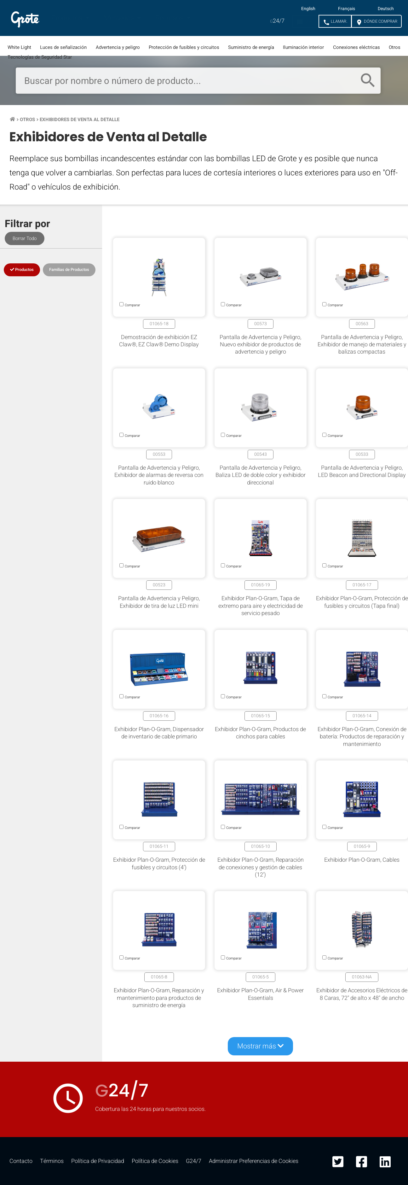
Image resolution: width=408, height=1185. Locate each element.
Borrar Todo (25, 238)
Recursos (170, 18)
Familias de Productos (69, 270)
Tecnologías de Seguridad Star (40, 57)
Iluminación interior (303, 47)
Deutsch (386, 9)
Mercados (119, 18)
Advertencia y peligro (118, 47)
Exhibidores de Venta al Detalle (79, 119)
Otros (394, 47)
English (308, 9)
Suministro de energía (251, 47)
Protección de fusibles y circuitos (184, 47)
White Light (19, 47)
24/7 (277, 21)
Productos (67, 18)
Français (346, 9)
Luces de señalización (63, 47)
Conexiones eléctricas (356, 47)
